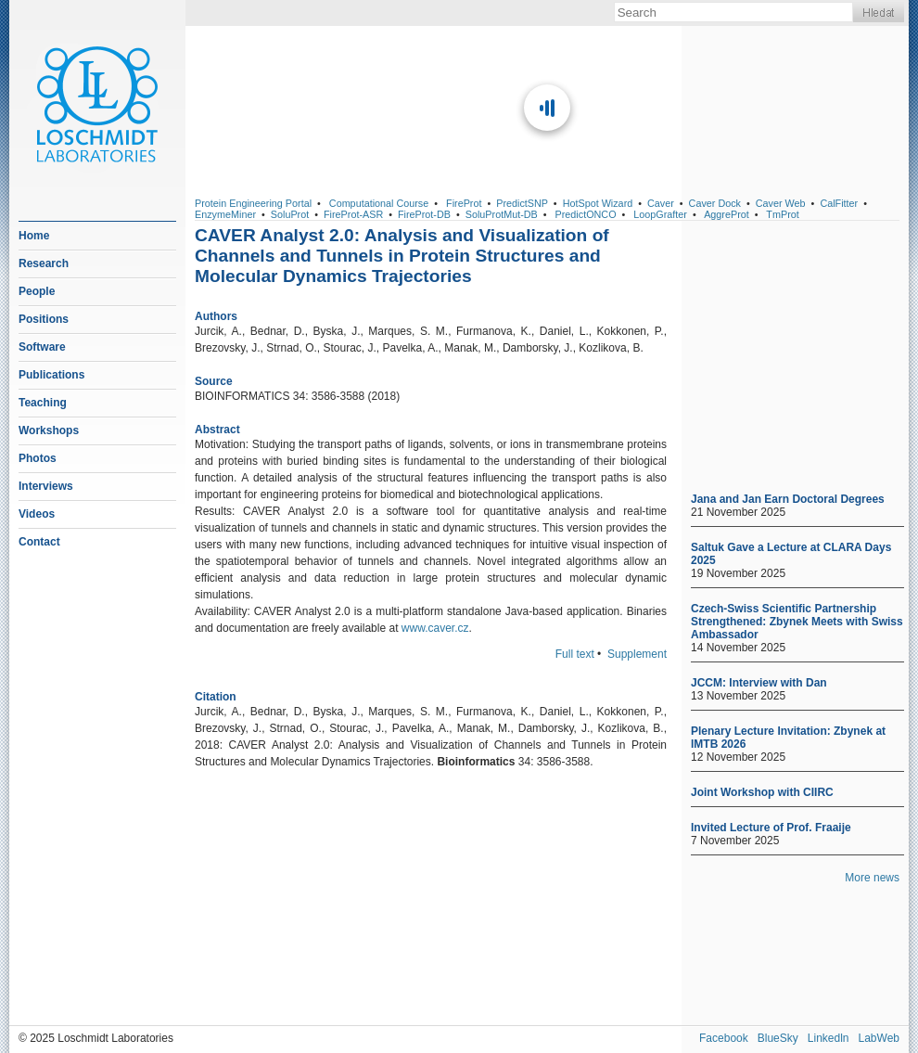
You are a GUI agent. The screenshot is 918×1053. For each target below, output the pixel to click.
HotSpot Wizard (598, 203)
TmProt (782, 214)
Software (42, 346)
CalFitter (839, 203)
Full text (574, 654)
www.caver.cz (435, 628)
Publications (51, 374)
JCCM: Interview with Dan (759, 682)
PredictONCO (586, 214)
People (37, 291)
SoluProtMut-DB (501, 214)
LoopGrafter (660, 214)
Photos (38, 458)
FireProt (463, 203)
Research (44, 263)
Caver (660, 203)
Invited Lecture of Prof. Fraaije (771, 827)
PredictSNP (522, 203)
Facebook (723, 1038)
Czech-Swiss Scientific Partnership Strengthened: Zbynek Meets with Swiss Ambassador (797, 621)
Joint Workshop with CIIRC (762, 792)
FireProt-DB (424, 214)
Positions (44, 319)
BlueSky (778, 1038)
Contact (39, 541)
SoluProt (290, 214)
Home (34, 235)
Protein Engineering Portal (253, 203)
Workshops (49, 430)
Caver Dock (715, 203)
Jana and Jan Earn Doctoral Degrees (788, 499)
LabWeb (879, 1038)
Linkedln (828, 1038)
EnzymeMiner (225, 214)
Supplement (637, 654)
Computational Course (378, 203)
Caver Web (781, 203)
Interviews (46, 486)
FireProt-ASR (353, 214)
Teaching (43, 402)
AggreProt (726, 214)
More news (872, 877)
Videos (37, 513)
